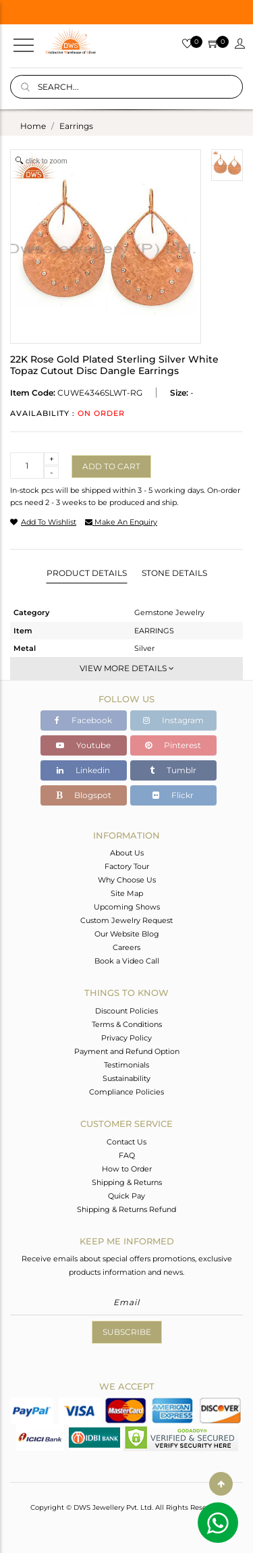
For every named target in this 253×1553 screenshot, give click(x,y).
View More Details (127, 668)
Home (33, 126)
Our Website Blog (126, 934)
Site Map (127, 893)
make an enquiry (121, 522)
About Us (127, 853)
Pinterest (173, 745)
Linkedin (83, 770)
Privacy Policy (126, 1038)
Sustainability (126, 1078)
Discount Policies (126, 1011)
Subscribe (127, 1332)
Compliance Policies (126, 1092)
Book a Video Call (126, 961)
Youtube (83, 745)
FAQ (127, 1155)
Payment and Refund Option (126, 1051)
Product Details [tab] (87, 573)
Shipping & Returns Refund (126, 1209)
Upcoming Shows (127, 907)
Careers (126, 947)
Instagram (173, 720)
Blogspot (83, 795)
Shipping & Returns (127, 1182)
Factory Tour (127, 866)
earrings (76, 126)
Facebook (83, 720)
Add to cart (111, 466)
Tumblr (173, 770)
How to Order (127, 1169)
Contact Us (126, 1142)
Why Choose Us (127, 880)
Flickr (173, 795)
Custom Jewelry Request (126, 920)
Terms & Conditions (127, 1024)
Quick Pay (126, 1196)
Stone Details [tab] (174, 573)
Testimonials (126, 1065)
